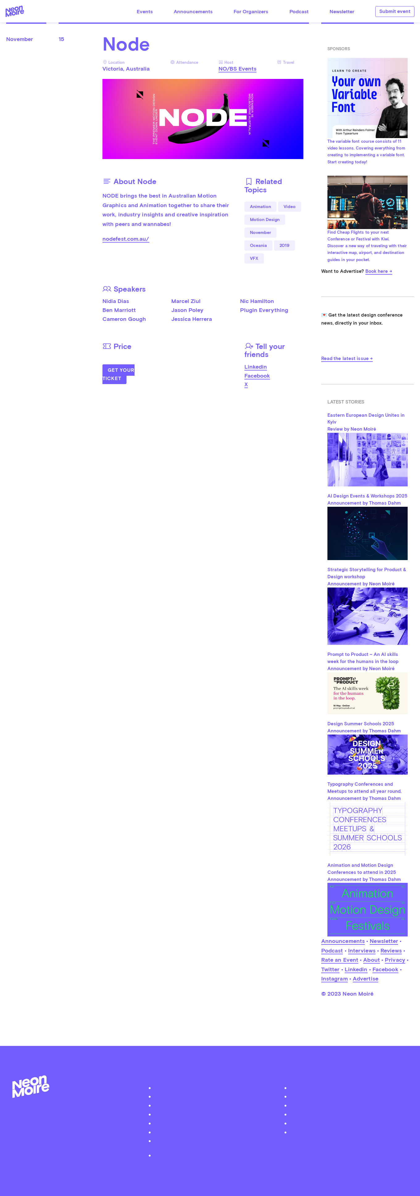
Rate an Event (339, 959)
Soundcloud (349, 1114)
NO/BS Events (237, 68)
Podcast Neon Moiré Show (213, 1096)
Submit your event (213, 1105)
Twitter (330, 969)
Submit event (394, 11)
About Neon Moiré (213, 1087)
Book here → (378, 271)
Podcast (299, 11)
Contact (213, 1132)
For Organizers (251, 11)
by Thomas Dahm (210, 1169)
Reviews (391, 950)
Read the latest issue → (347, 358)
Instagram (334, 978)
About (371, 959)
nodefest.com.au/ (125, 239)
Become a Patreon (213, 1140)
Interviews (362, 950)
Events (145, 11)
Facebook (257, 375)
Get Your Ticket (118, 374)
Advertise (365, 978)
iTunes (348, 1123)
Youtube (349, 1132)
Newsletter (342, 11)
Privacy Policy (213, 1155)
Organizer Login (213, 1114)
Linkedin (255, 366)
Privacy (395, 959)
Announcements (193, 11)
